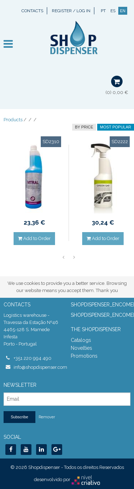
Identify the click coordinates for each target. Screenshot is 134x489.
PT (103, 10)
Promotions (84, 356)
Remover (47, 417)
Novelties (81, 348)
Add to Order (34, 238)
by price (84, 127)
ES (112, 10)
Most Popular (115, 127)
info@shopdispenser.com (39, 367)
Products (13, 119)
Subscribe (19, 417)
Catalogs (81, 340)
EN (122, 11)
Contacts (32, 10)
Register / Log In (71, 10)
